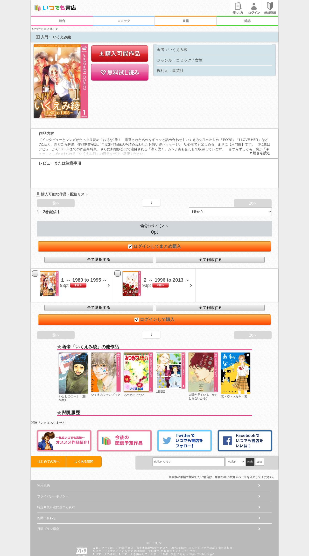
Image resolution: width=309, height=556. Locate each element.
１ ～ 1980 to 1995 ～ (83, 260)
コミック (124, 21)
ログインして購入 (154, 300)
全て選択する (98, 240)
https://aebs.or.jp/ (201, 534)
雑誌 (247, 21)
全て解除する (210, 240)
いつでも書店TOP (43, 29)
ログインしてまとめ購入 (154, 227)
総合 (62, 21)
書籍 (186, 21)
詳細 (259, 442)
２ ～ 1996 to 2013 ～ (166, 260)
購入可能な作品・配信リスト (62, 175)
